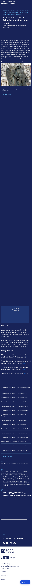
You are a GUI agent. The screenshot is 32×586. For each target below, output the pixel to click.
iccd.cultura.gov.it (5, 563)
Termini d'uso (4, 575)
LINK (27, 357)
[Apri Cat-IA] (25, 582)
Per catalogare (5, 568)
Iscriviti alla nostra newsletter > (14, 538)
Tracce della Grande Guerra (20, 11)
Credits (3, 583)
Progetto (3, 571)
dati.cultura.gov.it (5, 565)
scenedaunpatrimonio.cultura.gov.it (10, 566)
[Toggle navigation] (24, 3)
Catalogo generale (8, 2)
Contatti (3, 579)
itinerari (6, 11)
